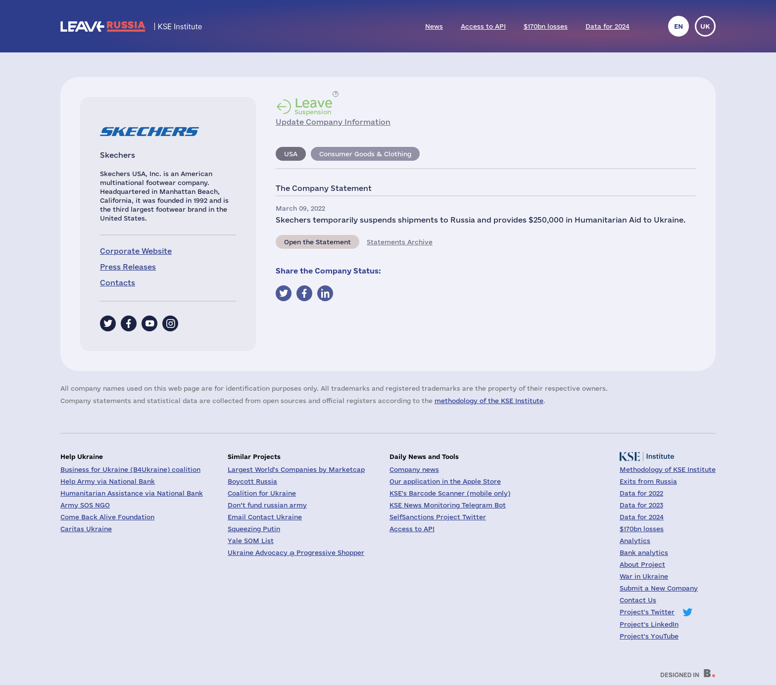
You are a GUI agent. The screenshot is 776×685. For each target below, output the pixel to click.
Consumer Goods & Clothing (365, 153)
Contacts (117, 282)
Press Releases (128, 267)
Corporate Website (136, 251)
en (678, 26)
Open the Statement (317, 241)
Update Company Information (333, 122)
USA (290, 153)
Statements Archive (400, 241)
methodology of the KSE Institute (489, 400)
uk (705, 26)
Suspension (313, 106)
